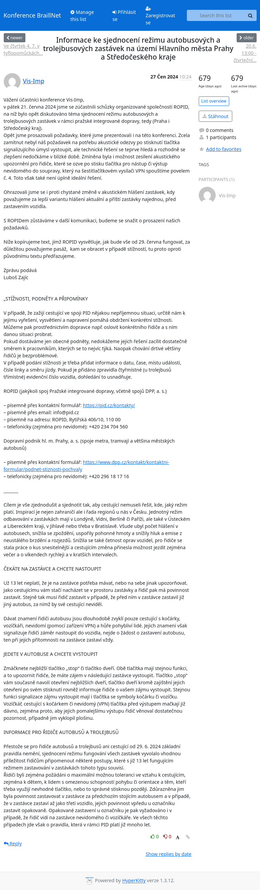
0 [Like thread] (155, 836)
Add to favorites (220, 149)
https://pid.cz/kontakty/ (109, 405)
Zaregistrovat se (160, 16)
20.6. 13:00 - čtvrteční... (245, 53)
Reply (13, 843)
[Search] (250, 15)
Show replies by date (168, 854)
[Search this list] (216, 15)
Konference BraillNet (32, 15)
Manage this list (82, 15)
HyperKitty (134, 880)
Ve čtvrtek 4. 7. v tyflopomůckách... (23, 49)
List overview (213, 101)
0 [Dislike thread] (168, 836)
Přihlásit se (124, 15)
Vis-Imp (33, 81)
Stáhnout (215, 116)
